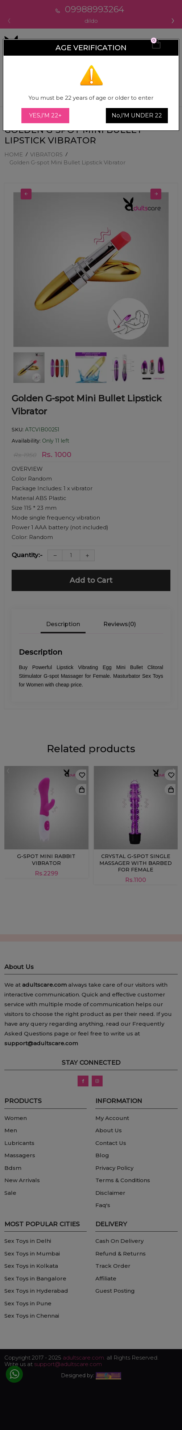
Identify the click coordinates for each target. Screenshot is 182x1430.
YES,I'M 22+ (45, 115)
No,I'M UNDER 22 (137, 115)
